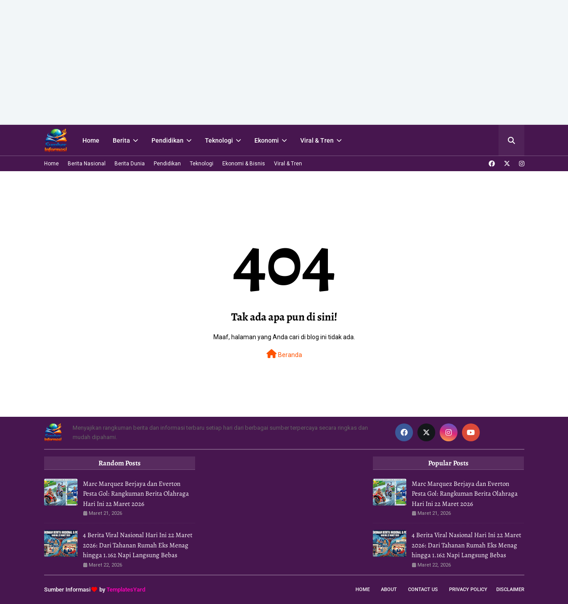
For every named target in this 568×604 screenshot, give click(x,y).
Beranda (284, 353)
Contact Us (423, 589)
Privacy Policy (468, 589)
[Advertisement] (267, 62)
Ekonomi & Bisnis (243, 163)
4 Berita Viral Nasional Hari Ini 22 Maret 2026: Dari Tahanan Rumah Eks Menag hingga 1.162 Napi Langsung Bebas (137, 544)
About (389, 589)
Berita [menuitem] (121, 140)
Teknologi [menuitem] (219, 140)
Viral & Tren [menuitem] (317, 140)
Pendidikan (167, 163)
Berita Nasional (87, 163)
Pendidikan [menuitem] (167, 140)
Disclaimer (510, 589)
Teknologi (201, 163)
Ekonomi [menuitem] (266, 140)
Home (51, 163)
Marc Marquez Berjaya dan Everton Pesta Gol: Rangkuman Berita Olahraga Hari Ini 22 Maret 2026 (136, 493)
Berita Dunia (129, 163)
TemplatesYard (125, 589)
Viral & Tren (288, 163)
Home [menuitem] (90, 140)
